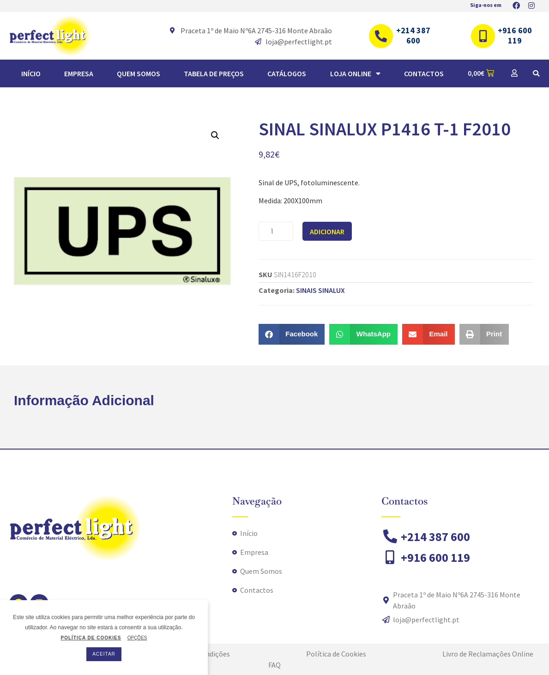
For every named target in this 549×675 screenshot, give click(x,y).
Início (31, 73)
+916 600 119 (515, 35)
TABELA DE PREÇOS (214, 73)
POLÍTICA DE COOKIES (90, 638)
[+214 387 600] (381, 36)
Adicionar (327, 231)
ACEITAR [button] (103, 654)
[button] (536, 73)
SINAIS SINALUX (320, 290)
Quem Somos (138, 73)
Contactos (424, 73)
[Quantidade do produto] (276, 231)
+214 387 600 (413, 35)
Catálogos (286, 73)
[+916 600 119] (483, 36)
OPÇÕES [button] (137, 637)
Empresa (78, 73)
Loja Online (355, 73)
